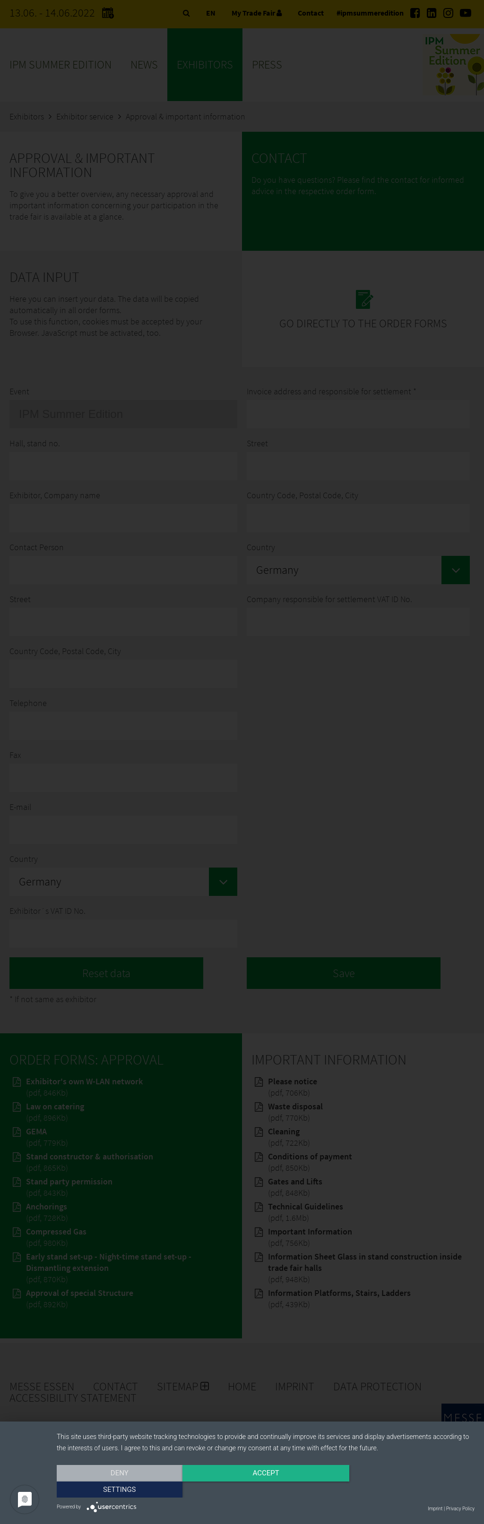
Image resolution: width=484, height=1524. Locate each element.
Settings (412, 1489)
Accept (265, 1489)
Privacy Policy (460, 1508)
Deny (120, 1489)
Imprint (435, 1508)
